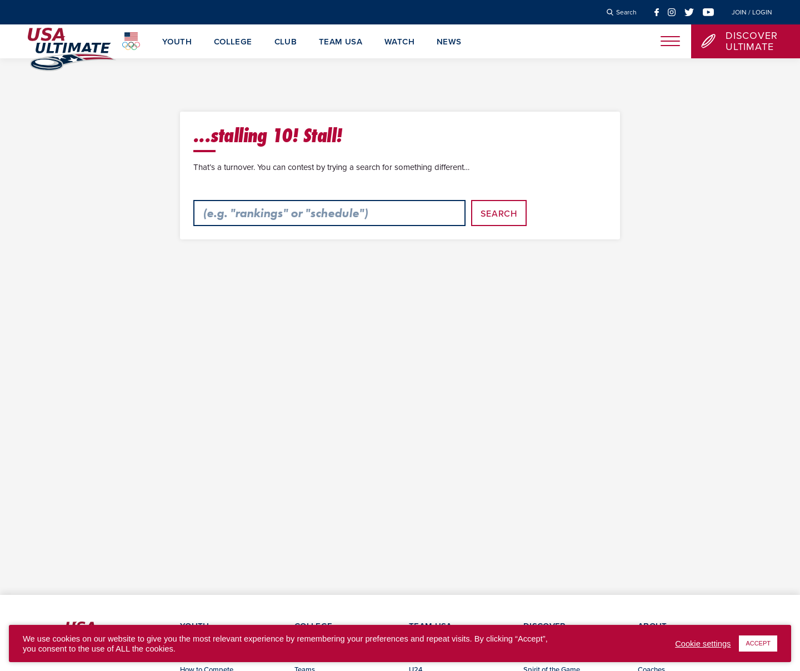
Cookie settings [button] (703, 643)
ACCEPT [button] (758, 643)
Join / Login (752, 12)
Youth (177, 42)
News (449, 42)
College (233, 42)
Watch (399, 42)
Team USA (340, 42)
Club (285, 42)
